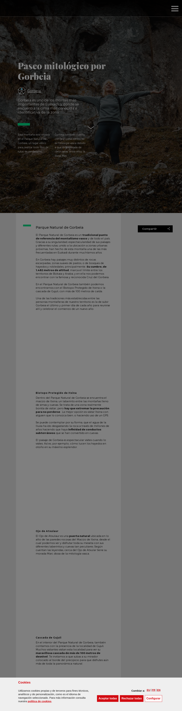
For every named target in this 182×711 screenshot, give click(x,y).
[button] (148, 690)
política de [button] (39, 701)
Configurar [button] (154, 698)
